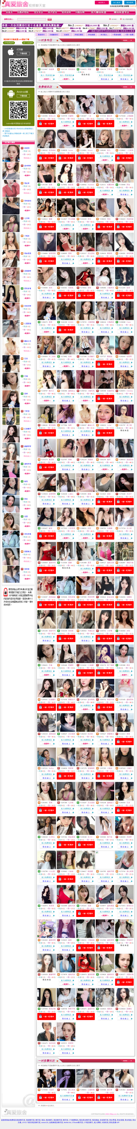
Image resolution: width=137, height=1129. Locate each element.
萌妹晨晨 (27, 253)
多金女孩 (110, 597)
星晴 (89, 288)
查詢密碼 (129, 3)
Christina (130, 391)
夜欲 (26, 499)
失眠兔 (70, 288)
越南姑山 (71, 391)
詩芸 (89, 528)
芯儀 (26, 376)
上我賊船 (130, 116)
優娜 (50, 219)
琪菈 (109, 219)
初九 (109, 150)
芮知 (128, 185)
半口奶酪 (71, 219)
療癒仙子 (71, 700)
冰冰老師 (71, 734)
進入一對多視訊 (47, 75)
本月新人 (104, 35)
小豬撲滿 (91, 322)
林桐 (70, 460)
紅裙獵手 (27, 429)
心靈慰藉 (27, 324)
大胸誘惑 (110, 322)
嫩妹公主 (27, 341)
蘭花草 (109, 116)
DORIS (70, 322)
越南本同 (52, 563)
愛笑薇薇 (52, 425)
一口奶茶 (130, 150)
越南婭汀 (110, 803)
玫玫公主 (52, 116)
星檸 (26, 394)
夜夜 (128, 734)
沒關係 (129, 597)
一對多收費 (116, 35)
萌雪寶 (70, 631)
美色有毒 (27, 534)
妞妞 (109, 494)
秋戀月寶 (110, 700)
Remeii (90, 150)
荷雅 (89, 69)
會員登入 (101, 3)
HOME (114, 19)
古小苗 (129, 528)
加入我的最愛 (128, 19)
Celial (109, 425)
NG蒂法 (52, 837)
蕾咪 (70, 253)
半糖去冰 (91, 631)
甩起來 (26, 183)
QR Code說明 (28, 43)
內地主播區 (79, 35)
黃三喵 (129, 425)
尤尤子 (129, 494)
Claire (129, 322)
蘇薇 (89, 494)
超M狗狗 (27, 166)
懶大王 (51, 391)
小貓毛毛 (91, 391)
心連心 (70, 494)
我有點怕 (27, 201)
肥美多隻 (27, 288)
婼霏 (128, 288)
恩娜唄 (70, 665)
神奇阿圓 (130, 253)
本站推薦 (91, 35)
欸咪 (70, 356)
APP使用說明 (9, 43)
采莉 (50, 288)
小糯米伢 (110, 288)
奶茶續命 (52, 150)
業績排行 (41, 35)
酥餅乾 (109, 253)
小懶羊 (129, 768)
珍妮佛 (51, 69)
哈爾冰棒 (110, 185)
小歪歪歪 (71, 528)
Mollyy (51, 768)
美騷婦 (90, 460)
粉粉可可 (52, 631)
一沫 (89, 116)
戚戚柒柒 (130, 460)
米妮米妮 (130, 219)
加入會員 (116, 3)
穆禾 (109, 460)
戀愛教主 (27, 552)
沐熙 (128, 631)
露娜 (70, 563)
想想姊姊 (52, 597)
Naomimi (91, 185)
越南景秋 (130, 700)
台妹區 (66, 35)
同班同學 (27, 306)
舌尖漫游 (91, 803)
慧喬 (50, 185)
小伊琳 (109, 631)
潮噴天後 (130, 563)
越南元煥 (110, 563)
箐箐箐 (26, 569)
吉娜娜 (109, 528)
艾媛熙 (70, 116)
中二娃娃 (52, 356)
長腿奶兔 (110, 391)
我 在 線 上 (105, 79)
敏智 (26, 481)
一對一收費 (129, 35)
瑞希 (70, 425)
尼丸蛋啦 (91, 253)
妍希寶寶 (52, 253)
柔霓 (89, 563)
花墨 (26, 516)
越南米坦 (27, 464)
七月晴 (26, 218)
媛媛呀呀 (27, 446)
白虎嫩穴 (91, 356)
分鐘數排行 (54, 35)
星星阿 (26, 148)
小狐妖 (26, 236)
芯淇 (26, 359)
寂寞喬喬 (52, 494)
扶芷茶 (90, 734)
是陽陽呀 (27, 271)
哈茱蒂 (129, 356)
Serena (70, 150)
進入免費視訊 (66, 122)
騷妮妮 (109, 356)
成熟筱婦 (52, 734)
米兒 (89, 219)
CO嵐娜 (91, 665)
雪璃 (50, 803)
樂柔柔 (70, 185)
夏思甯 (51, 460)
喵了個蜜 (110, 665)
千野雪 (26, 411)
